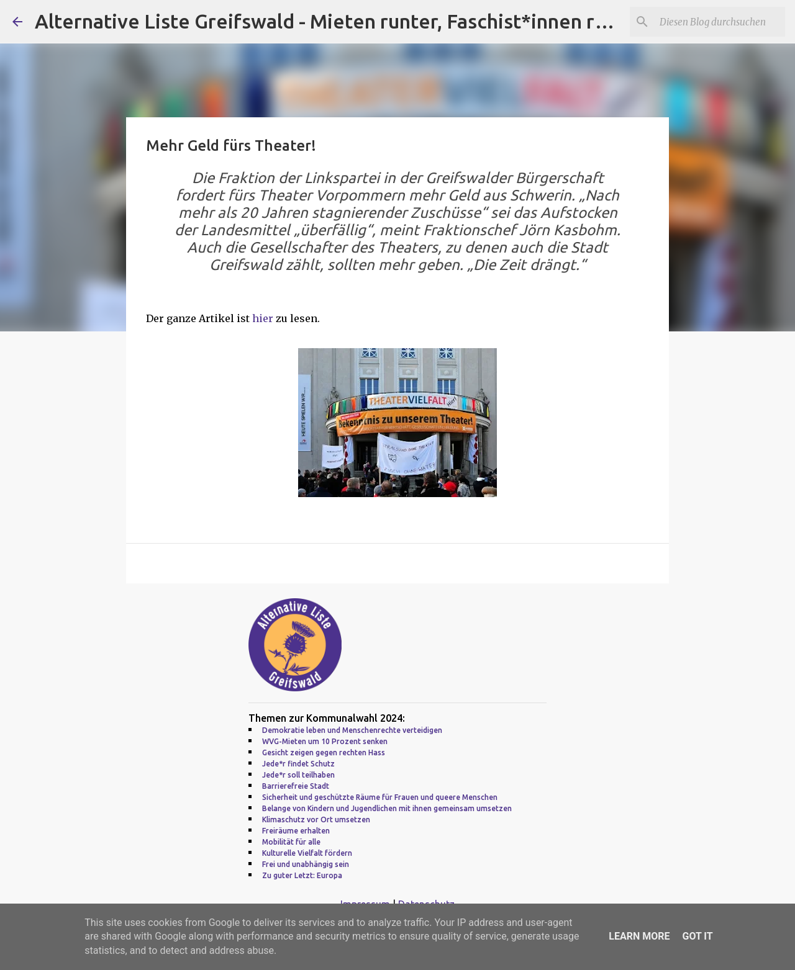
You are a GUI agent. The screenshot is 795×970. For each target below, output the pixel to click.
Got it (697, 936)
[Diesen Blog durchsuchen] (720, 22)
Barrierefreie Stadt (295, 786)
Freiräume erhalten (296, 831)
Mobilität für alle (291, 842)
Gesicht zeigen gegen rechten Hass (323, 752)
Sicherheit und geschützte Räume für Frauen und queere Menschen (379, 797)
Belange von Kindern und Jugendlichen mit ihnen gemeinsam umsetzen (387, 808)
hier (264, 318)
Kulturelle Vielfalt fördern (307, 853)
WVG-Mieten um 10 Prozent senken (325, 741)
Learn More (639, 936)
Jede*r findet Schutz (298, 764)
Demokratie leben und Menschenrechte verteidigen (352, 730)
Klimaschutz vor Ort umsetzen (316, 819)
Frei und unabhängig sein (305, 864)
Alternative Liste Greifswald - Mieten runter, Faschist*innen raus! (333, 21)
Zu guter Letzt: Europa (302, 875)
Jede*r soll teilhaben (298, 775)
